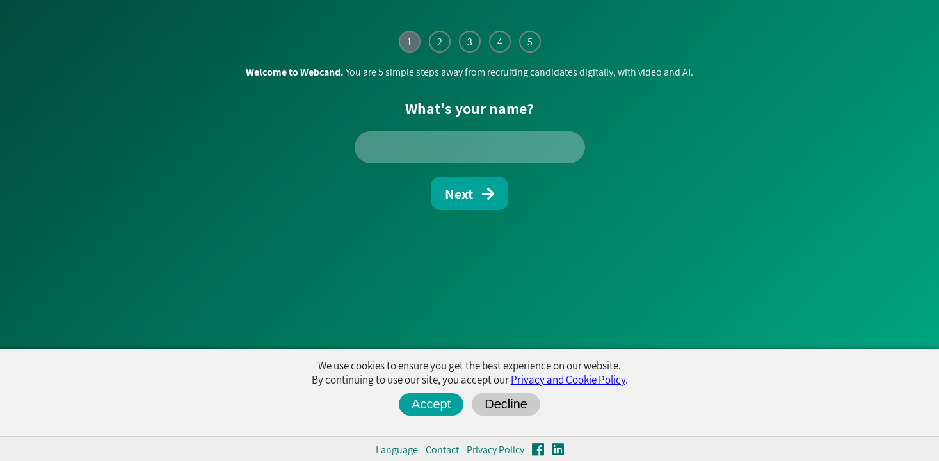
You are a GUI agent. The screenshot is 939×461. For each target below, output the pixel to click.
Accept (431, 404)
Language (397, 450)
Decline (506, 404)
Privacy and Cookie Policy (568, 380)
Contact (442, 450)
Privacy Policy (495, 450)
